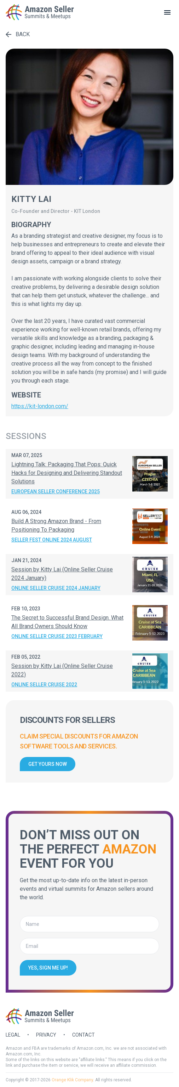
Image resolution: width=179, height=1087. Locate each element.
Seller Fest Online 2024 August (51, 540)
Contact (83, 1035)
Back (18, 34)
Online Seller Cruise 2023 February (57, 636)
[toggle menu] (167, 12)
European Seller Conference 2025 (55, 491)
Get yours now (47, 764)
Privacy (46, 1035)
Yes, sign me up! (48, 968)
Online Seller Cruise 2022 (44, 684)
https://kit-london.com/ (39, 406)
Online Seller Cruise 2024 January (55, 588)
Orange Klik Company (72, 1079)
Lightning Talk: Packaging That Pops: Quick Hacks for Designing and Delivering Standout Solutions (66, 473)
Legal (13, 1035)
